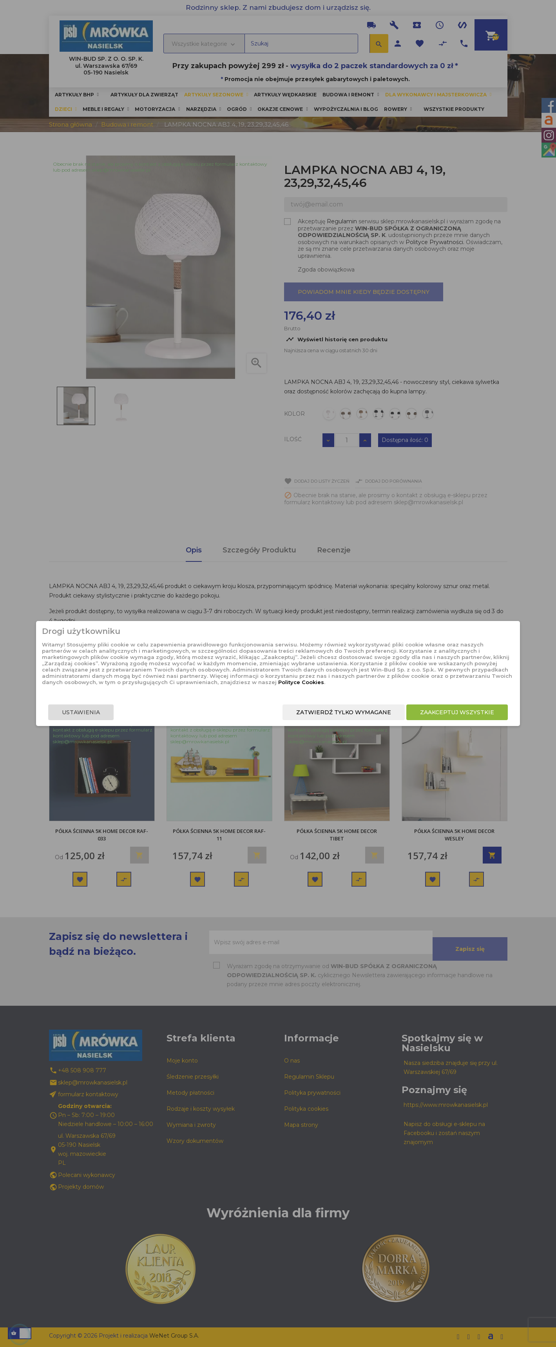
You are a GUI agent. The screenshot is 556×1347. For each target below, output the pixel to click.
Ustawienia (132, 717)
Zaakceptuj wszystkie (406, 717)
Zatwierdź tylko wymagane (293, 717)
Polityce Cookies (272, 689)
